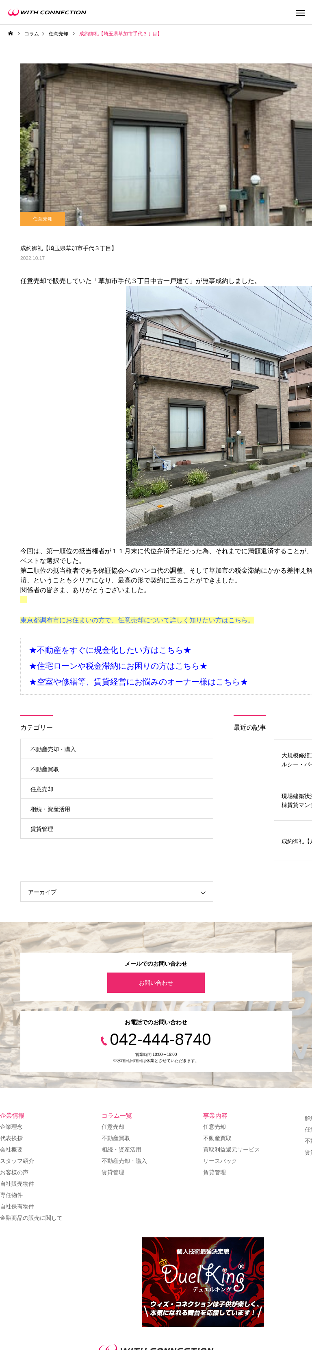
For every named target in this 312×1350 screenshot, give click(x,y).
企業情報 (12, 1115)
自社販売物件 (17, 1183)
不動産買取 (44, 769)
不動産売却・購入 (53, 749)
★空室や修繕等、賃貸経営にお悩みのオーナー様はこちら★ (138, 681)
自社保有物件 (17, 1206)
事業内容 (215, 1115)
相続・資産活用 (50, 809)
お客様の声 (14, 1172)
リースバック (220, 1161)
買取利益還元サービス (231, 1149)
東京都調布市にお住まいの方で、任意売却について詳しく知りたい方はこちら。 (137, 620)
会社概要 (11, 1149)
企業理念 (11, 1126)
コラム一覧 (117, 1115)
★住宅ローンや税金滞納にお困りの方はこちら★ (118, 665)
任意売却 (42, 219)
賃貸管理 (41, 829)
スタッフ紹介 (17, 1161)
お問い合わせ (156, 982)
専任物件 (11, 1195)
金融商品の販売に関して (31, 1218)
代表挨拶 (11, 1138)
